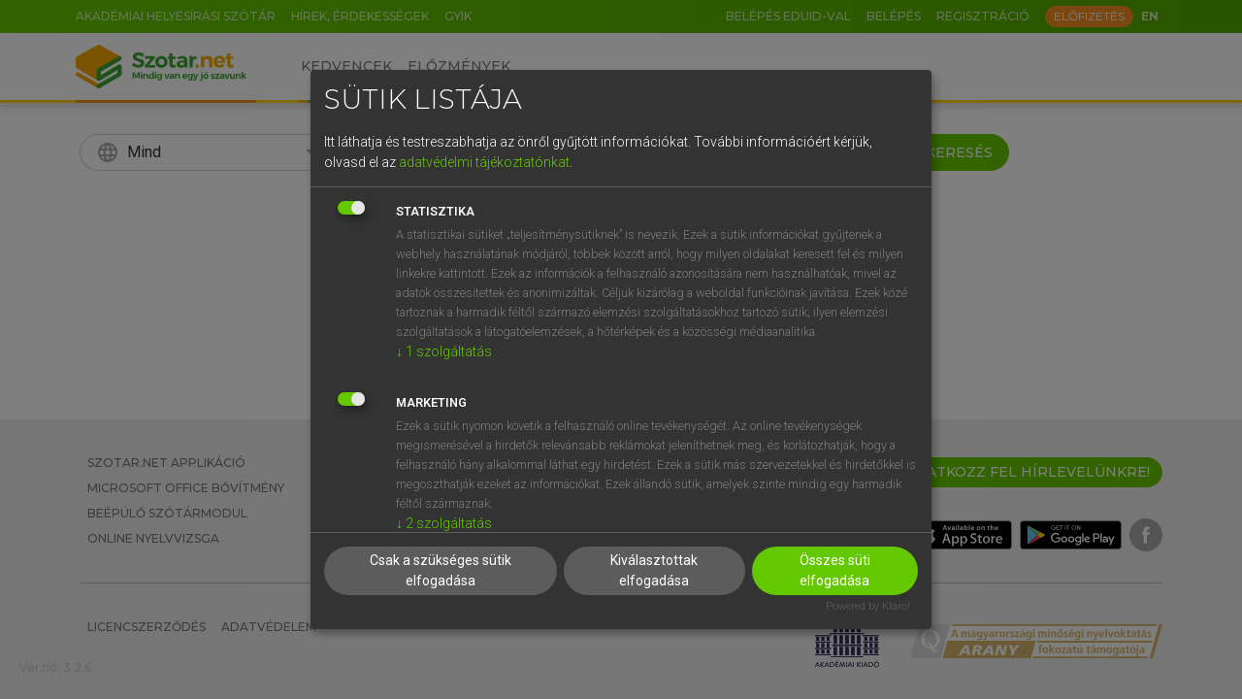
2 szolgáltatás (444, 523)
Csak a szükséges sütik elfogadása (440, 570)
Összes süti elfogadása (835, 570)
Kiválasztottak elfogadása (654, 570)
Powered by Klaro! (868, 606)
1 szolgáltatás (444, 351)
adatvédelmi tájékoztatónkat (484, 162)
